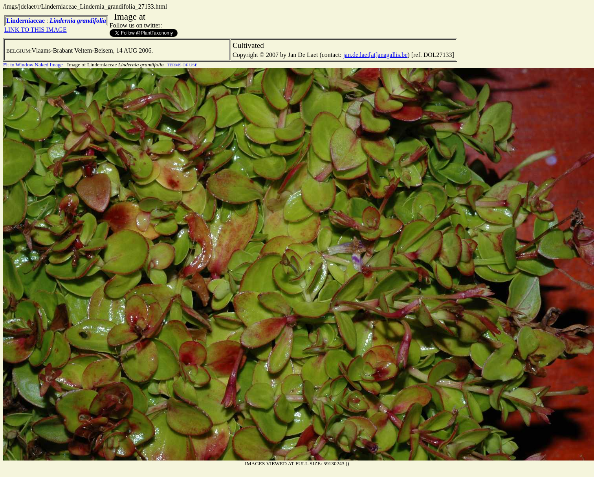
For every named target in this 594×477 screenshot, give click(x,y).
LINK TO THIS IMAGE (35, 29)
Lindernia (62, 20)
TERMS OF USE (182, 64)
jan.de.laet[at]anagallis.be (375, 54)
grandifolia (91, 20)
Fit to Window (18, 65)
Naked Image (48, 65)
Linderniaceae (25, 20)
